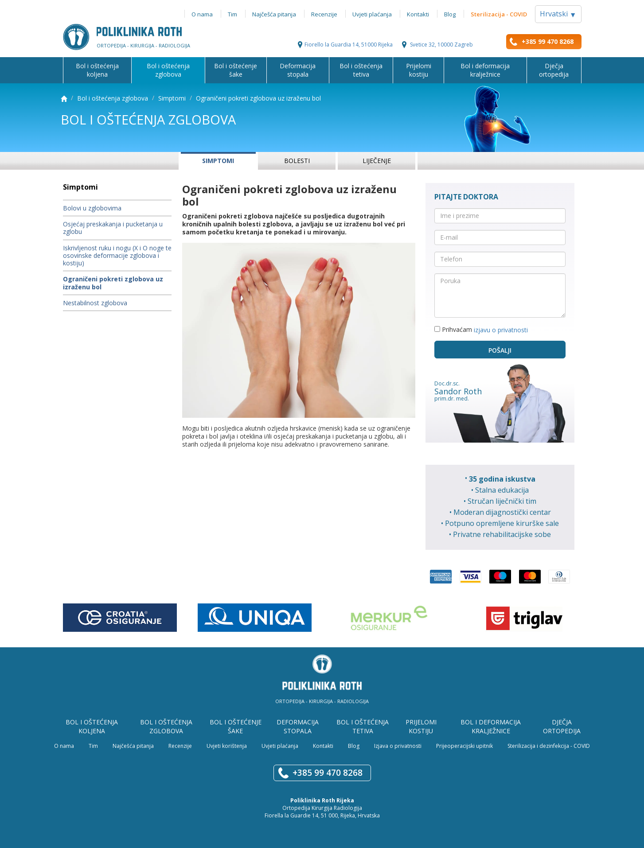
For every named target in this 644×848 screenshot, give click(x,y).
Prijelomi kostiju (418, 70)
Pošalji (499, 350)
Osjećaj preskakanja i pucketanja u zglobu (113, 228)
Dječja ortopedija (554, 70)
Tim (232, 14)
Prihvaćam (481, 329)
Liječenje (377, 160)
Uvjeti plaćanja (372, 14)
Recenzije (324, 14)
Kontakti (418, 14)
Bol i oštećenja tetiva (361, 70)
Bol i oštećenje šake (235, 70)
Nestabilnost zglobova (95, 303)
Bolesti (297, 160)
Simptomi (172, 98)
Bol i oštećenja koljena (97, 70)
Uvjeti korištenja (227, 746)
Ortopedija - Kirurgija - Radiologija (322, 701)
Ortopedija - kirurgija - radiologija (143, 45)
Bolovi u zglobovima (92, 208)
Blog (450, 14)
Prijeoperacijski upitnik (464, 746)
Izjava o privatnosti (398, 746)
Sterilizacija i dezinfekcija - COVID (548, 746)
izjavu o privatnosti (501, 330)
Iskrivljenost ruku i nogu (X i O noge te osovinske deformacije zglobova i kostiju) (117, 256)
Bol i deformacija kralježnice (485, 70)
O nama (202, 14)
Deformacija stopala (298, 70)
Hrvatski (558, 14)
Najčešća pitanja (274, 14)
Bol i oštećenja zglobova (168, 70)
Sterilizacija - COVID (499, 14)
